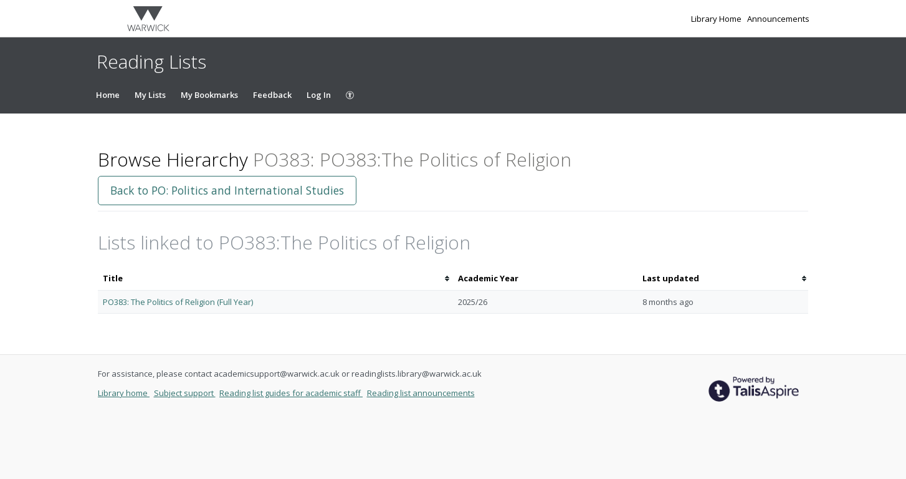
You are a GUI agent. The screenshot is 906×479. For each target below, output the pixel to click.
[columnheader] (275, 278)
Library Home (717, 18)
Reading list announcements (421, 393)
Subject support (185, 393)
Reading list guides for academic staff (291, 393)
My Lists (150, 94)
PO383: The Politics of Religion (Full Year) (178, 301)
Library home (124, 393)
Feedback (272, 94)
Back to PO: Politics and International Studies (227, 190)
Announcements (778, 18)
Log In (319, 94)
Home (108, 94)
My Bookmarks (209, 94)
